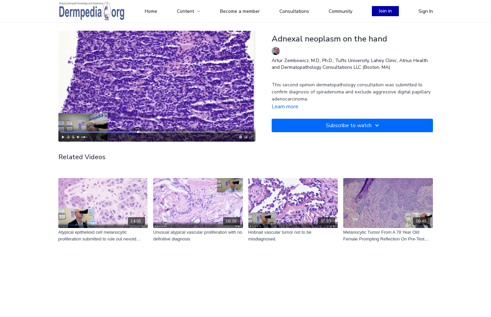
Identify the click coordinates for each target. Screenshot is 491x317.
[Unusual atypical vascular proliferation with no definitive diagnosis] (198, 235)
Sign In (425, 11)
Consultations (294, 11)
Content (188, 11)
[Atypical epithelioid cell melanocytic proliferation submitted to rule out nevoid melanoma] (103, 235)
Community (340, 11)
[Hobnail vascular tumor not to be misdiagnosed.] (293, 235)
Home (151, 11)
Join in (385, 11)
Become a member (240, 11)
